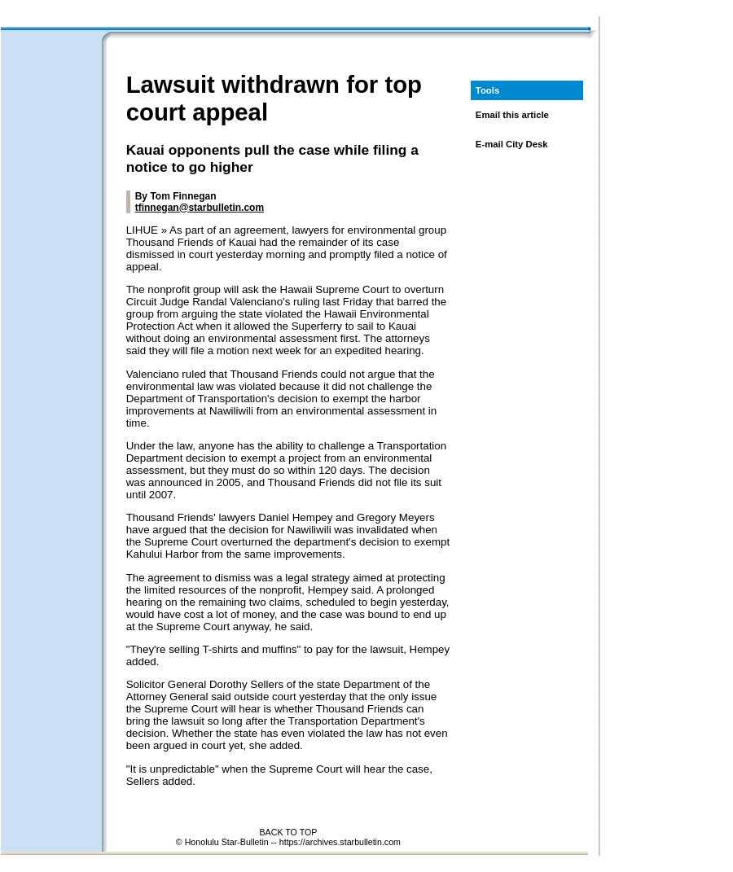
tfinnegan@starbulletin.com (199, 207)
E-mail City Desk (512, 144)
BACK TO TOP (288, 832)
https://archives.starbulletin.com (340, 842)
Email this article (512, 115)
